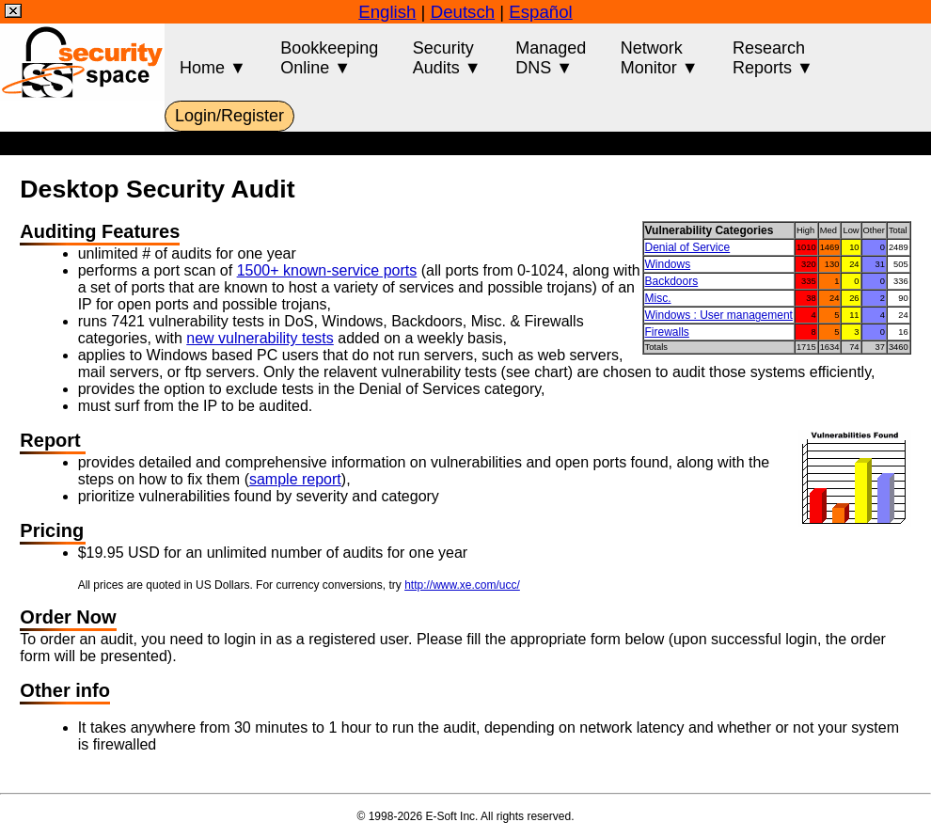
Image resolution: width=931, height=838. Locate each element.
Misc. (658, 298)
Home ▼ (213, 58)
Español (540, 12)
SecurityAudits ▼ (447, 58)
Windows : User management (719, 315)
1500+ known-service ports (327, 270)
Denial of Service (688, 247)
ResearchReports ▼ (773, 58)
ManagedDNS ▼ (550, 58)
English (387, 12)
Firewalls (667, 332)
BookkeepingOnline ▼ (329, 58)
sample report (295, 479)
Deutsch (463, 12)
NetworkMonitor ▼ (660, 58)
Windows (668, 264)
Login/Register (229, 115)
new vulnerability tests (260, 338)
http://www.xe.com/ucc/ (462, 585)
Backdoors (672, 281)
